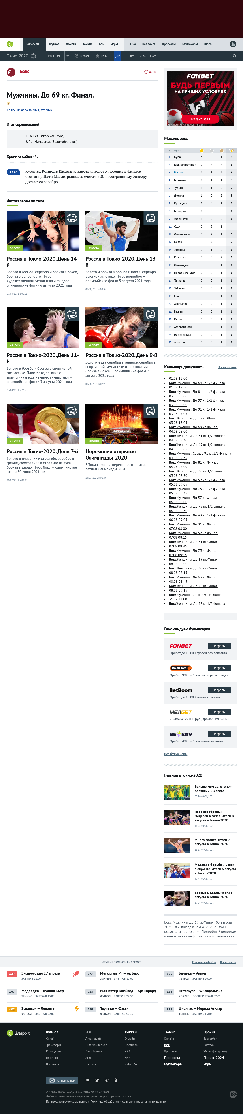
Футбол (54, 44)
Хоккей (71, 44)
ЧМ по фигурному (215, 1051)
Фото (208, 44)
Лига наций (93, 1038)
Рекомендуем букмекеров (187, 629)
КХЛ (127, 1051)
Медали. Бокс (176, 138)
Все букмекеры (175, 754)
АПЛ (88, 1058)
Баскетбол (210, 1038)
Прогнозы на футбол (204, 962)
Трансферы (53, 1045)
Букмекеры (190, 44)
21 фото (15, 441)
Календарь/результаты (184, 367)
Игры (114, 44)
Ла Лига (90, 1064)
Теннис (87, 44)
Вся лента (148, 44)
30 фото (15, 248)
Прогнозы (169, 44)
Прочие (209, 1032)
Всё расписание (227, 367)
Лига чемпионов (96, 1045)
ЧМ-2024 (131, 1064)
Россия (178, 172)
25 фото (94, 248)
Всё (132, 56)
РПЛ (88, 1032)
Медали (85, 56)
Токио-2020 (34, 44)
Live (133, 44)
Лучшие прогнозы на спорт (121, 962)
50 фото (94, 441)
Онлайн (57, 56)
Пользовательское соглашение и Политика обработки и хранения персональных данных (106, 1101)
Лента (142, 56)
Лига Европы (94, 1051)
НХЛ (127, 1058)
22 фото (15, 344)
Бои (101, 44)
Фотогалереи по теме (25, 201)
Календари (53, 1051)
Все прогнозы (228, 962)
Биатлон (209, 1045)
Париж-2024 (213, 1057)
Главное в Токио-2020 (183, 775)
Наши (104, 56)
